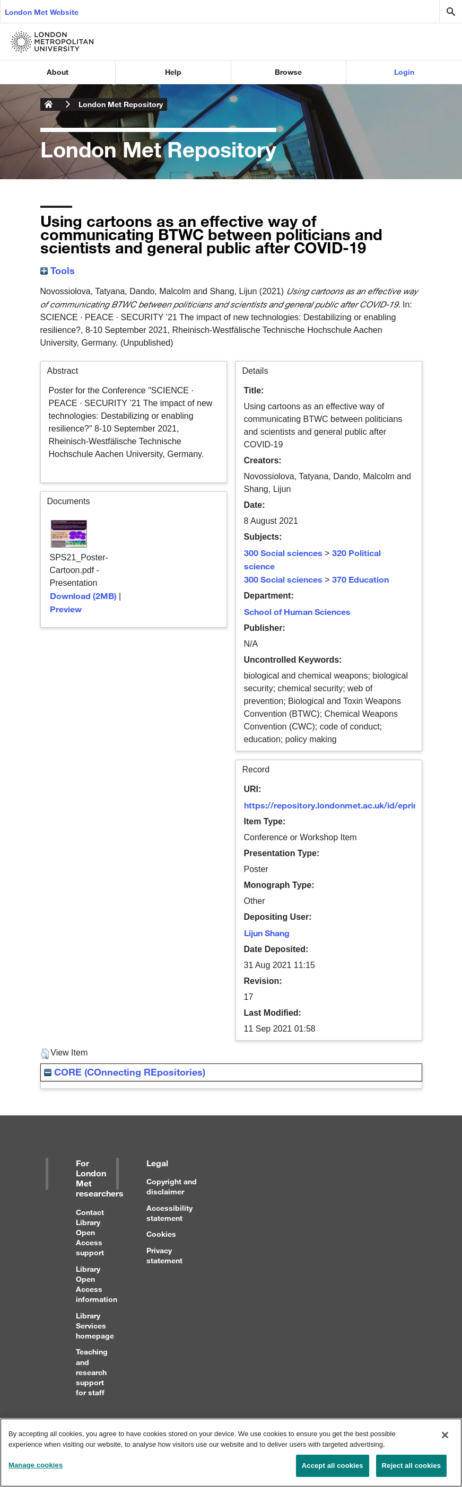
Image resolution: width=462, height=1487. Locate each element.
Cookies (161, 1233)
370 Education (360, 579)
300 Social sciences (283, 553)
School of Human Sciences (297, 611)
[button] (45, 1054)
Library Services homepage (95, 1325)
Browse (288, 71)
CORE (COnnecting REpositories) (124, 1072)
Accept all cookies (332, 1471)
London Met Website (42, 11)
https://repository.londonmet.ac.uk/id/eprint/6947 (343, 805)
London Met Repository (121, 104)
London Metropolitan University (48, 104)
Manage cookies (35, 1471)
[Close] (445, 1441)
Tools (57, 270)
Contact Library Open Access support (90, 1232)
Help (173, 71)
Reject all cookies (411, 1471)
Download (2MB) (83, 596)
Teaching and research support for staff (92, 1372)
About (57, 71)
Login (404, 71)
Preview (66, 609)
